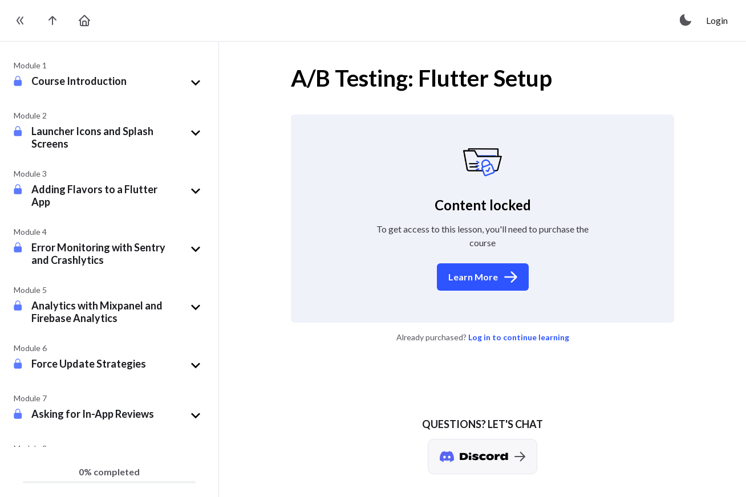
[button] (118, 83)
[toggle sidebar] (20, 20)
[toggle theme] (686, 20)
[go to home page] (84, 20)
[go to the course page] (52, 20)
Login (717, 20)
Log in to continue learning (518, 337)
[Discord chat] (482, 456)
